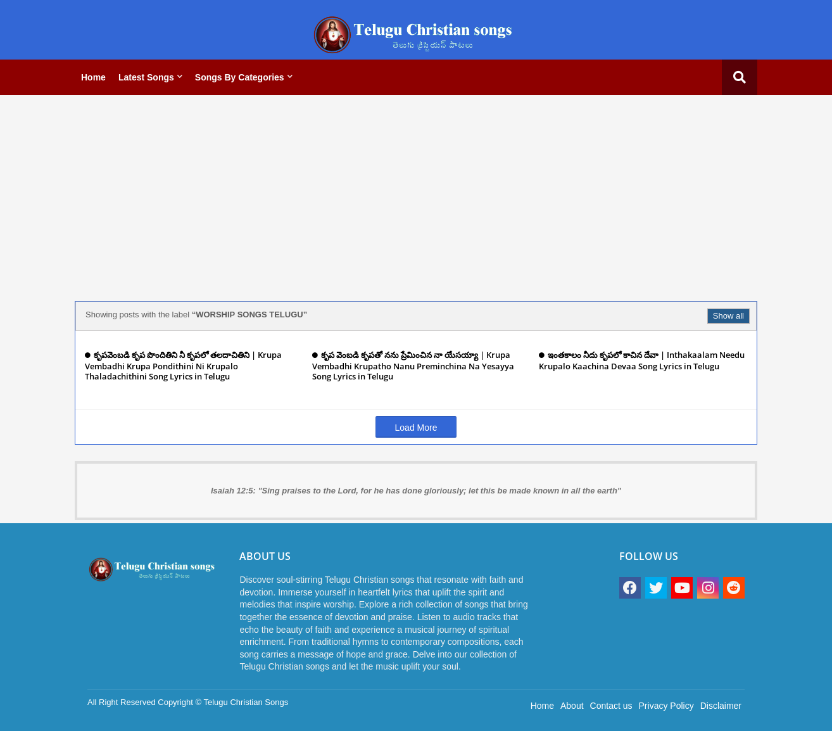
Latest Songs (146, 77)
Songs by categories (239, 77)
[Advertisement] (416, 193)
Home (93, 77)
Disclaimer (720, 706)
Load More (416, 428)
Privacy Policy (666, 706)
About (572, 706)
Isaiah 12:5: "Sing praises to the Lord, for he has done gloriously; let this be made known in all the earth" (416, 490)
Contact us (611, 706)
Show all (728, 316)
